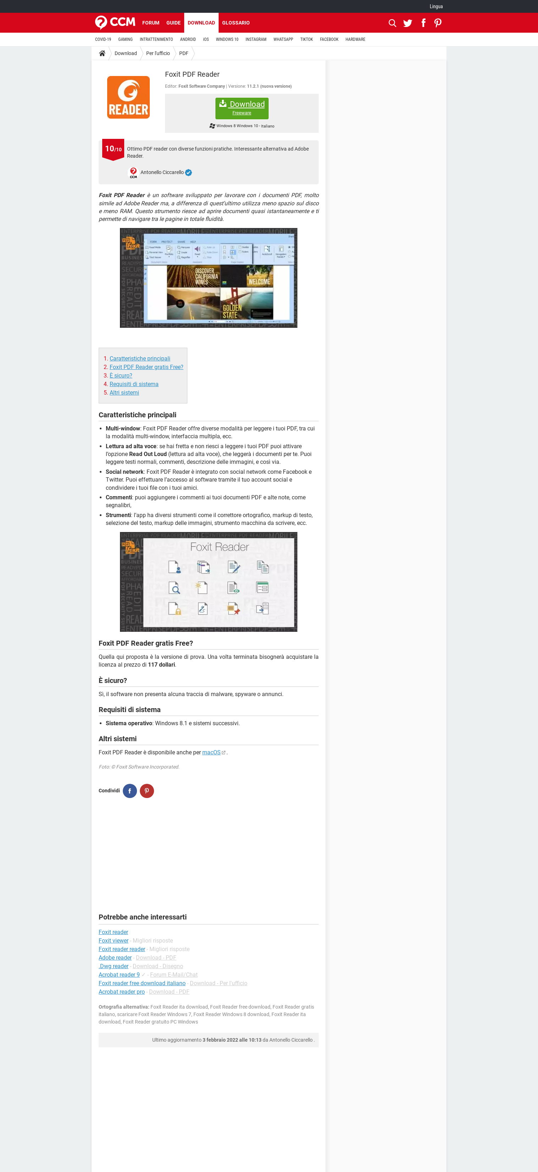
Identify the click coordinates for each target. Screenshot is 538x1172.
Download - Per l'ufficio (218, 983)
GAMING (125, 39)
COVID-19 (103, 39)
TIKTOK (306, 39)
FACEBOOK (329, 39)
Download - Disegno (158, 966)
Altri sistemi (124, 392)
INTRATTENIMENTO (156, 39)
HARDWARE (356, 39)
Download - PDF (156, 957)
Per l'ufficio (158, 53)
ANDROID (188, 39)
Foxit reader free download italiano (142, 983)
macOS (211, 752)
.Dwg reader (113, 966)
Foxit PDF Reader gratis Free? (146, 367)
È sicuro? (121, 375)
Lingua (436, 6)
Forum (150, 23)
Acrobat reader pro (122, 991)
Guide (173, 23)
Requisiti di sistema (134, 384)
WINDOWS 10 (227, 39)
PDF (183, 53)
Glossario (236, 23)
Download (201, 23)
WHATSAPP (283, 39)
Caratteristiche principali (140, 358)
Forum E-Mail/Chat (174, 974)
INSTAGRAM (256, 39)
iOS (206, 39)
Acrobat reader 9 (119, 974)
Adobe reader (115, 957)
